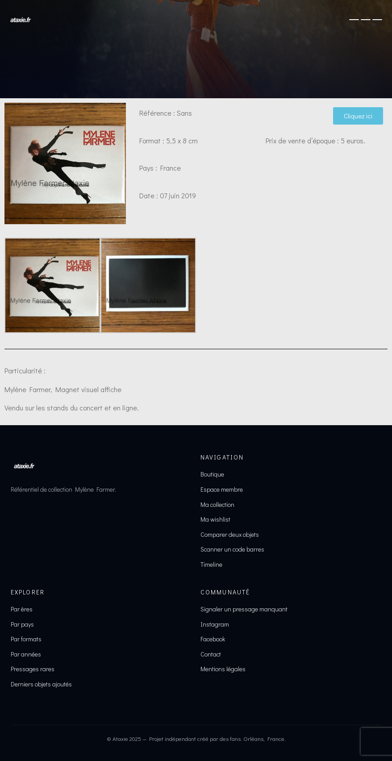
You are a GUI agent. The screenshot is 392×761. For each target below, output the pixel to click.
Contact (210, 654)
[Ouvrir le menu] (365, 20)
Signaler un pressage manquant (244, 609)
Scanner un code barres (232, 549)
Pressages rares (32, 669)
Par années (26, 654)
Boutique (212, 474)
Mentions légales (223, 669)
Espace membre (221, 489)
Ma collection (217, 504)
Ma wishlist (215, 519)
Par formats (26, 639)
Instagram (214, 624)
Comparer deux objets (229, 534)
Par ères (22, 609)
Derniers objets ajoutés (41, 684)
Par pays (22, 624)
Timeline (211, 564)
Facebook (212, 639)
